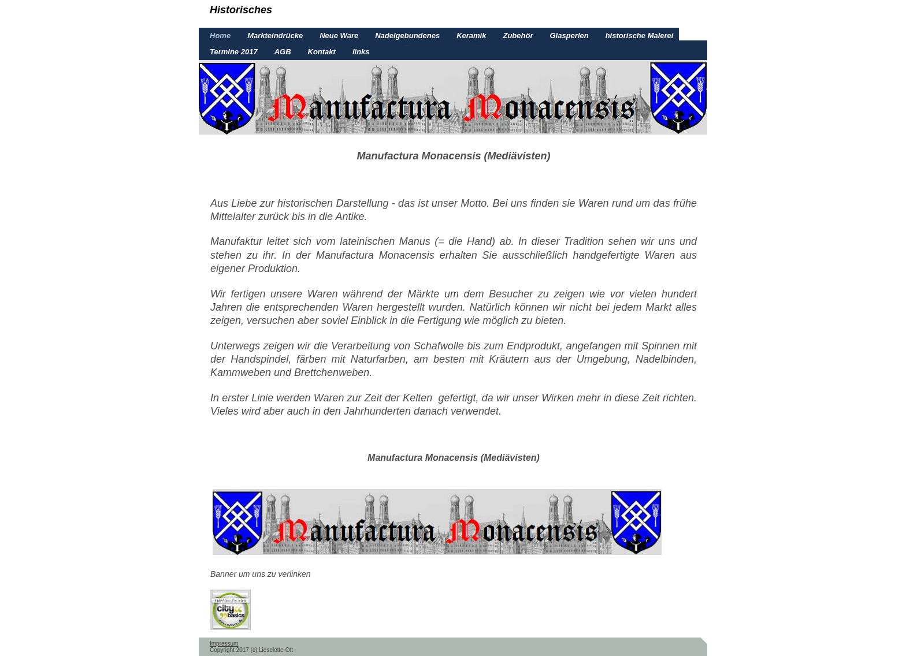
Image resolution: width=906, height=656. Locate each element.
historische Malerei (640, 35)
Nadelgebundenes (407, 35)
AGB (282, 51)
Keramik (471, 35)
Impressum (224, 643)
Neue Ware (339, 35)
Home (220, 35)
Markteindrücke (275, 35)
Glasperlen (568, 35)
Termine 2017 (234, 51)
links (361, 51)
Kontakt (322, 51)
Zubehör (518, 35)
